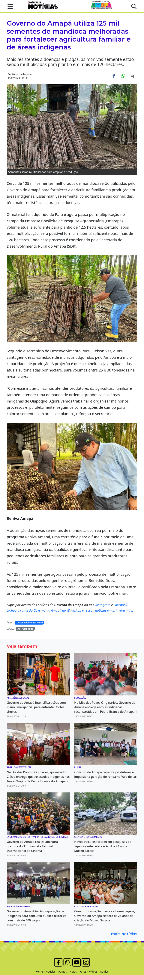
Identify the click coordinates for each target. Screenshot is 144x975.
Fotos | (84, 971)
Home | (40, 971)
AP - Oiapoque (25, 628)
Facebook (120, 605)
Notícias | (52, 971)
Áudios (104, 971)
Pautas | (64, 971)
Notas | (75, 971)
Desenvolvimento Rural (30, 622)
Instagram (103, 605)
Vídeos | (94, 971)
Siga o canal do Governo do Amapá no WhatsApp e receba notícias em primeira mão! (70, 610)
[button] (9, 6)
